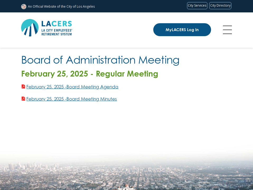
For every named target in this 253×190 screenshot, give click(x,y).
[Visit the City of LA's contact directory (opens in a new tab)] (220, 5)
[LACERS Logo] (46, 27)
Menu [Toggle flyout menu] (227, 29)
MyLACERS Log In (182, 29)
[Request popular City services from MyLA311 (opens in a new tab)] (197, 5)
